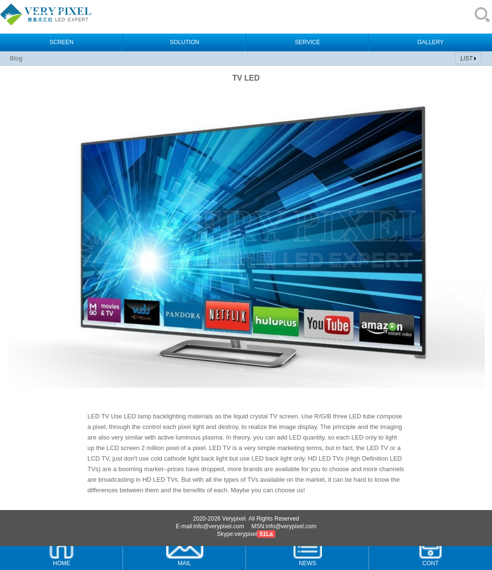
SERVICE (307, 42)
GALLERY (430, 42)
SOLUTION (184, 42)
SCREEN (61, 42)
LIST (466, 58)
